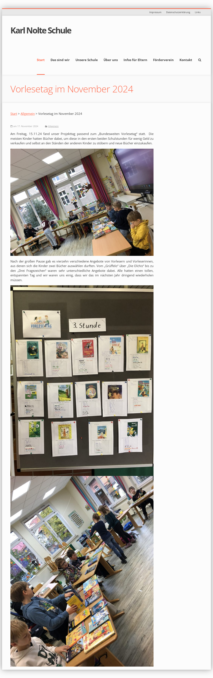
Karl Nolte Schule (40, 30)
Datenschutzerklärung (178, 12)
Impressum (155, 12)
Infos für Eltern (135, 60)
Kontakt (186, 60)
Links (198, 12)
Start (41, 60)
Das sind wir (60, 60)
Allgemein (28, 114)
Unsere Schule (87, 60)
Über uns (111, 60)
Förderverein (163, 60)
